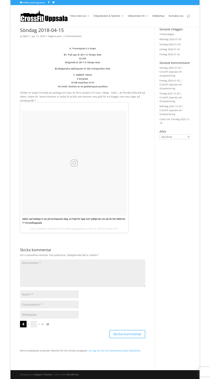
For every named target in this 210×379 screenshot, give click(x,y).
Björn (26, 36)
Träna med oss (78, 16)
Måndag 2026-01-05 (170, 39)
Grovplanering (167, 75)
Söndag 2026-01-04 (169, 44)
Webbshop (158, 16)
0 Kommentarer (73, 36)
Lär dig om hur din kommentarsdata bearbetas (114, 350)
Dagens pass (55, 36)
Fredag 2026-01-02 (169, 54)
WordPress (72, 374)
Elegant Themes (43, 374)
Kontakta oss (176, 16)
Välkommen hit (136, 16)
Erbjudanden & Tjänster (107, 16)
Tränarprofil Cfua (56, 228)
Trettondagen (166, 34)
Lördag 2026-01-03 (169, 49)
